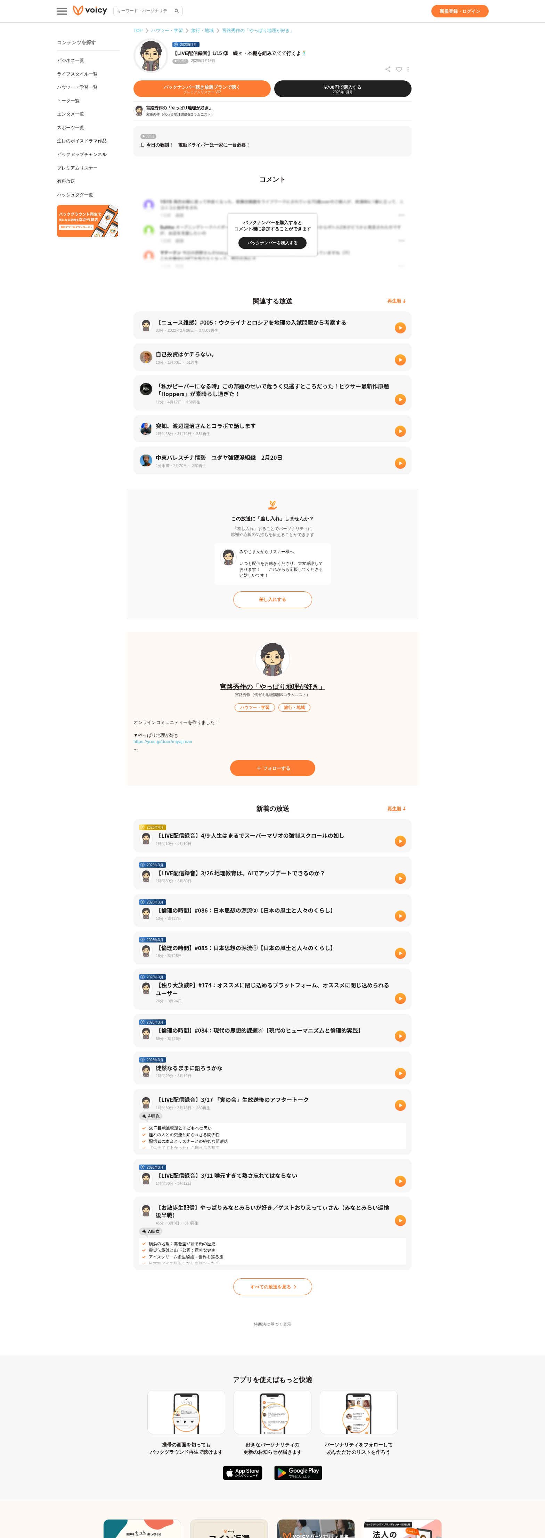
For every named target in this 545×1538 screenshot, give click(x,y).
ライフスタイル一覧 (77, 74)
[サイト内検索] (176, 11)
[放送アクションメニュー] (408, 69)
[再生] (400, 327)
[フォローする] (272, 768)
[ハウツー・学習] (255, 707)
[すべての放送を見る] (272, 1286)
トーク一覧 (68, 100)
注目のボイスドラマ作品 (82, 140)
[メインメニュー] (61, 11)
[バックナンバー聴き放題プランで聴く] (202, 88)
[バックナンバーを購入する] (272, 243)
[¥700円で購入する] (343, 88)
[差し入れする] (272, 599)
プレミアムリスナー (77, 168)
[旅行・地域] (294, 707)
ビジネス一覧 (70, 60)
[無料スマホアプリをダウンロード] (87, 221)
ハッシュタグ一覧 (75, 194)
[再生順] (396, 301)
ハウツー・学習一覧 (77, 87)
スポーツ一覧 (70, 127)
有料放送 (66, 181)
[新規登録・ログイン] (460, 11)
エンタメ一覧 (70, 114)
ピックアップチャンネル (82, 154)
